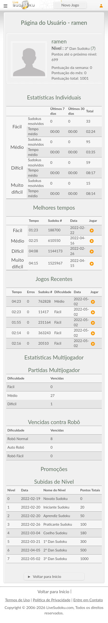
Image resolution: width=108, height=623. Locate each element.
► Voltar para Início (44, 576)
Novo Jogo (70, 5)
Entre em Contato (88, 599)
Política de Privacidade (51, 599)
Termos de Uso (17, 599)
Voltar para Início (53, 591)
